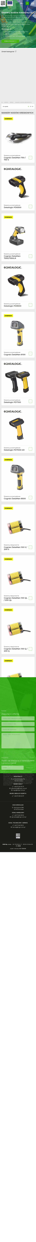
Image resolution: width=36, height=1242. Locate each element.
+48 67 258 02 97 (19, 796)
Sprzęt (11, 224)
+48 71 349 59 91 (19, 825)
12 (28, 228)
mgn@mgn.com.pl (19, 790)
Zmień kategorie (9, 51)
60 (32, 228)
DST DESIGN (22, 848)
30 (30, 228)
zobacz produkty (10, 41)
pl (21, 3)
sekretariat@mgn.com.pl (19, 788)
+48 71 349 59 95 (19, 815)
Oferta (6, 224)
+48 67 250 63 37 (19, 786)
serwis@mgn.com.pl (19, 827)
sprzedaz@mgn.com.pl (19, 817)
